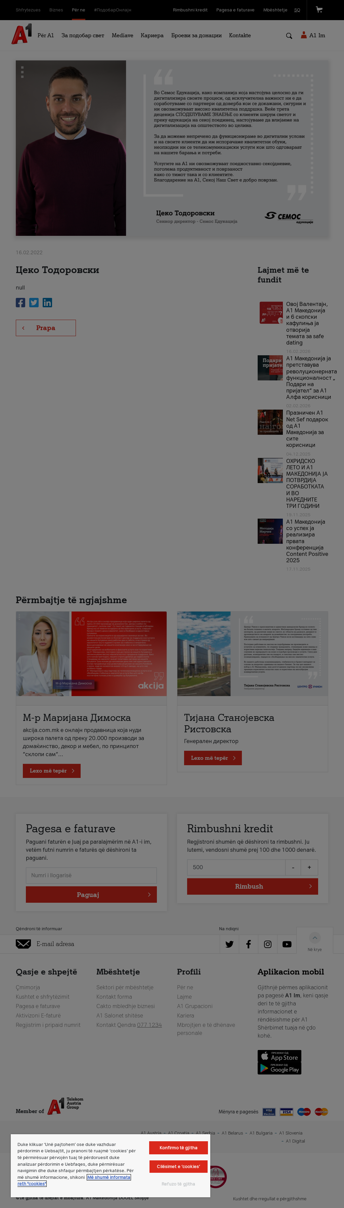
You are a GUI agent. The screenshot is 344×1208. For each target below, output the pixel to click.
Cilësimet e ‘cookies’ (178, 1166)
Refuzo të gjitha (178, 1184)
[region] (110, 1165)
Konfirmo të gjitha (179, 1147)
